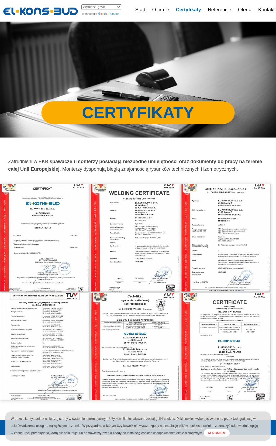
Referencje (219, 9)
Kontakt (266, 9)
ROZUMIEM (216, 433)
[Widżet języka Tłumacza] (101, 6)
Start (140, 9)
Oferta (244, 9)
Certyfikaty (188, 9)
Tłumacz (108, 13)
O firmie (160, 9)
